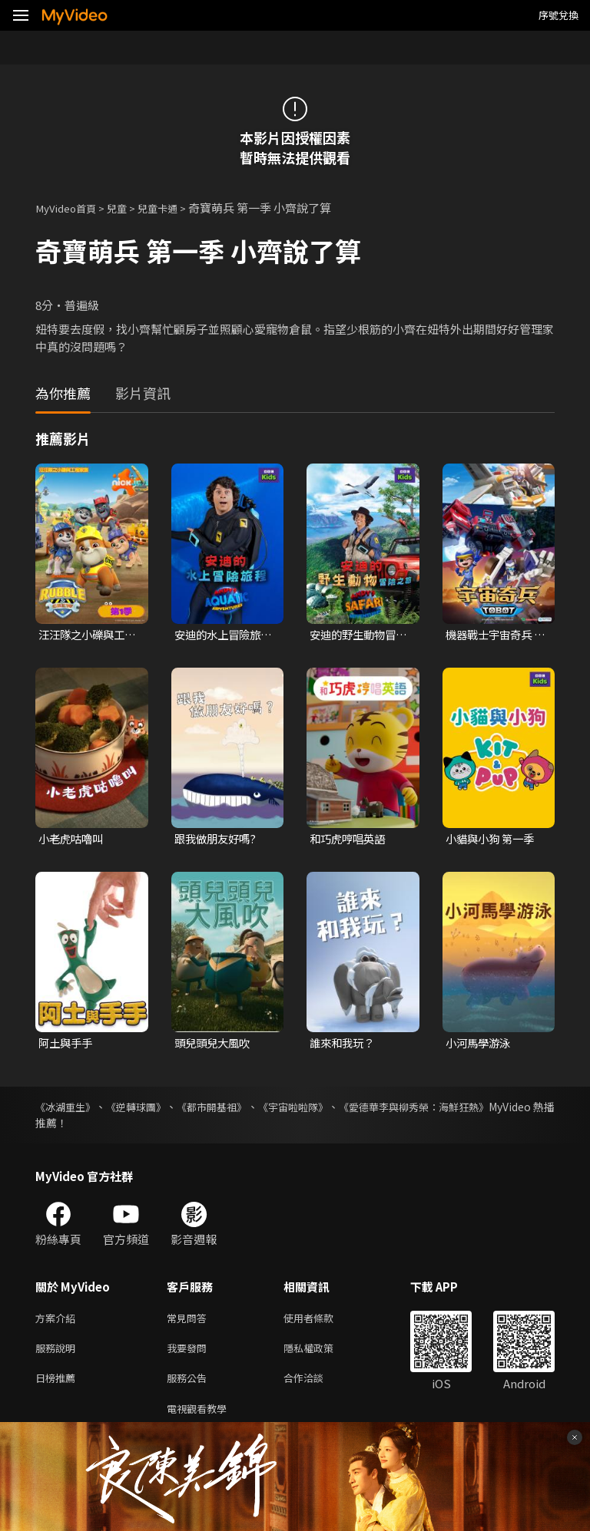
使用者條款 (321, 1322)
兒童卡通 (173, 208)
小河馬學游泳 (480, 1046)
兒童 (127, 208)
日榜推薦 (58, 1386)
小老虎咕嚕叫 (73, 841)
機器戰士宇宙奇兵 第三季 (492, 635)
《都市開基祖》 (241, 1109)
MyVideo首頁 (70, 208)
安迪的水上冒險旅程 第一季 (220, 635)
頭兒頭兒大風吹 (214, 1046)
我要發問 (190, 1354)
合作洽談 (316, 1386)
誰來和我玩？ (344, 1046)
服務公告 (190, 1386)
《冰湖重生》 (67, 1109)
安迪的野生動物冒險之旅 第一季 (356, 635)
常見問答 (190, 1322)
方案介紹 (58, 1322)
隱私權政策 (321, 1354)
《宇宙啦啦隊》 (336, 1109)
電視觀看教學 (201, 1419)
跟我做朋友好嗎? (217, 841)
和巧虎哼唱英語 (350, 841)
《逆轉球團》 (152, 1109)
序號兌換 (558, 15)
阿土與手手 (67, 1046)
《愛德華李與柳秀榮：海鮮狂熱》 (474, 1109)
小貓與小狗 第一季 (493, 841)
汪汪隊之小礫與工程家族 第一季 (84, 635)
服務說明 (58, 1354)
